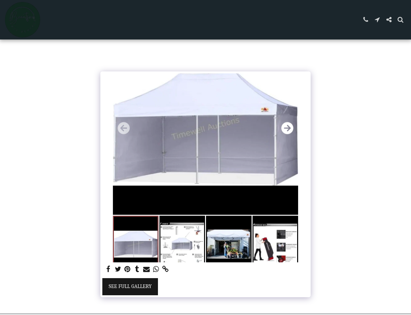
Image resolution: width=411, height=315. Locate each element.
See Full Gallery (130, 286)
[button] (365, 19)
